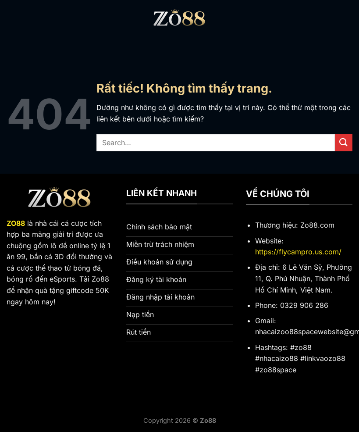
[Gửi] (343, 142)
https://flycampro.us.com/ (298, 251)
